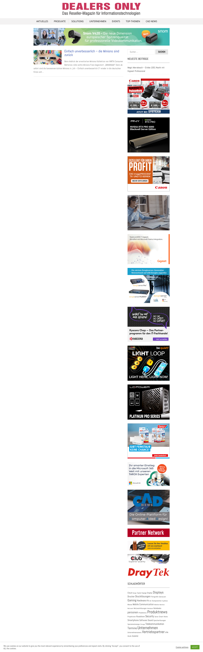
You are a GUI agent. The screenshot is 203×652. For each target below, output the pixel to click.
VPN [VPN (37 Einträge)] (166, 632)
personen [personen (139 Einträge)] (133, 612)
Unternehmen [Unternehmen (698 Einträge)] (147, 627)
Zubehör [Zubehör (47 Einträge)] (135, 636)
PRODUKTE (60, 21)
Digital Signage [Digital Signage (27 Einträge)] (141, 593)
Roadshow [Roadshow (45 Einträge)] (140, 616)
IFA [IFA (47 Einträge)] (147, 600)
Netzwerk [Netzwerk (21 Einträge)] (130, 608)
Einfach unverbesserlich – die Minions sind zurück (91, 53)
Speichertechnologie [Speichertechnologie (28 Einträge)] (134, 624)
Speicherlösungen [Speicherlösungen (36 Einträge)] (159, 620)
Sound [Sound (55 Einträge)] (150, 620)
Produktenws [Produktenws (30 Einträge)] (143, 613)
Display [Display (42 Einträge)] (149, 593)
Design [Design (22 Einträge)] (135, 593)
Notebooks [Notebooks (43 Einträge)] (157, 608)
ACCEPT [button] (195, 647)
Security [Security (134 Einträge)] (149, 616)
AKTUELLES (42, 21)
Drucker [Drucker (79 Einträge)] (131, 596)
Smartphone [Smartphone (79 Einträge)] (133, 620)
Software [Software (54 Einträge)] (143, 620)
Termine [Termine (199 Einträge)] (132, 628)
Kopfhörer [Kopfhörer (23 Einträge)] (165, 601)
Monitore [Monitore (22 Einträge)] (162, 605)
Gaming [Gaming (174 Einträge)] (132, 600)
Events (116, 21)
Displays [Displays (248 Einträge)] (158, 592)
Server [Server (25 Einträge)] (156, 617)
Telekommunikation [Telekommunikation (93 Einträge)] (154, 623)
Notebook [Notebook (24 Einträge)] (150, 608)
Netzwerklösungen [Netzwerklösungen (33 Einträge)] (140, 608)
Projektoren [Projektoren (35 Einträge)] (132, 616)
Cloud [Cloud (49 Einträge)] (130, 592)
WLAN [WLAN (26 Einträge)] (129, 636)
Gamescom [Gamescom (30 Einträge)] (162, 597)
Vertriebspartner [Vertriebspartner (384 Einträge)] (153, 632)
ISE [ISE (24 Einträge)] (150, 601)
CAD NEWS (151, 21)
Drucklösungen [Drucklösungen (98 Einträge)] (143, 596)
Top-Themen (133, 21)
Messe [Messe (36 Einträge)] (130, 604)
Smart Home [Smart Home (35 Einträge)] (163, 616)
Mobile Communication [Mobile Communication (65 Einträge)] (143, 604)
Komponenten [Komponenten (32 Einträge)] (157, 601)
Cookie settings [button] (182, 647)
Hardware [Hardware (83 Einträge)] (141, 600)
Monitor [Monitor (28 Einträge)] (156, 604)
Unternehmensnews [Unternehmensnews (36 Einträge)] (135, 632)
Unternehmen (97, 21)
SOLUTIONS (77, 21)
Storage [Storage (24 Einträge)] (142, 624)
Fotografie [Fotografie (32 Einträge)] (154, 596)
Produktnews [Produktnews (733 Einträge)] (157, 612)
